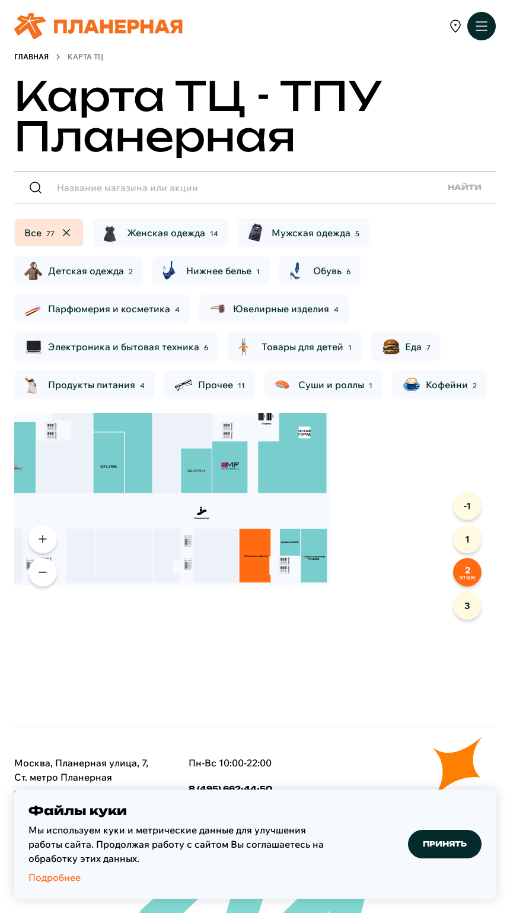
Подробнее (54, 877)
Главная (31, 56)
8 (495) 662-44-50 (230, 788)
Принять (445, 843)
